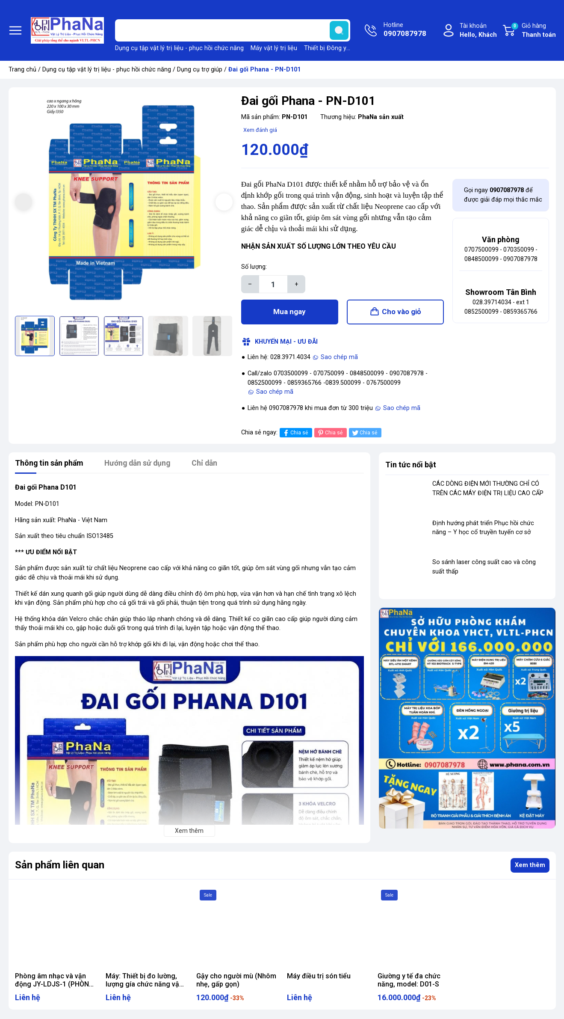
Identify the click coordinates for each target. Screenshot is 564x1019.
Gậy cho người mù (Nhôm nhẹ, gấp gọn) (236, 981)
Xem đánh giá (260, 130)
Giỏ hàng (533, 31)
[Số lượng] (273, 284)
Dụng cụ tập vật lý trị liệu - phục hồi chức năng (179, 48)
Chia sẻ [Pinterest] (329, 434)
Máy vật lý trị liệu (274, 48)
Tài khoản (478, 31)
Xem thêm (530, 866)
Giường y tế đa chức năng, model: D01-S (409, 981)
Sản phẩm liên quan (59, 866)
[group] (124, 203)
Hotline (405, 30)
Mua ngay (289, 312)
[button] (224, 202)
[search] (339, 30)
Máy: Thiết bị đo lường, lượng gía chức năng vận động (144, 985)
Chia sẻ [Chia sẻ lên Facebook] (295, 434)
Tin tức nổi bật (410, 465)
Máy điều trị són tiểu (319, 977)
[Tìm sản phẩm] (232, 30)
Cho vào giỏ (401, 312)
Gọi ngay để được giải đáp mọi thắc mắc (503, 195)
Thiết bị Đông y (325, 48)
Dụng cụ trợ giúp (199, 69)
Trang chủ (22, 69)
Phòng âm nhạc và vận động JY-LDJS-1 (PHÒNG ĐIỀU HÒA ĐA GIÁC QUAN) (55, 985)
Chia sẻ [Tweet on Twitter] (364, 434)
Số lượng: (254, 266)
